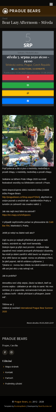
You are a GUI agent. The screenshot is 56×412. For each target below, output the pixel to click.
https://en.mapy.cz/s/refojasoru (16, 215)
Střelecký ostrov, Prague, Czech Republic (28, 64)
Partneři (9, 378)
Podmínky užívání (13, 384)
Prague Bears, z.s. (23, 401)
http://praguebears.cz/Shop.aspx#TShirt (20, 197)
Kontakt (9, 372)
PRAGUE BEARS (25, 11)
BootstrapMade (20, 406)
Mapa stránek (12, 367)
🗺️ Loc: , (28, 69)
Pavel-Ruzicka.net (45, 406)
